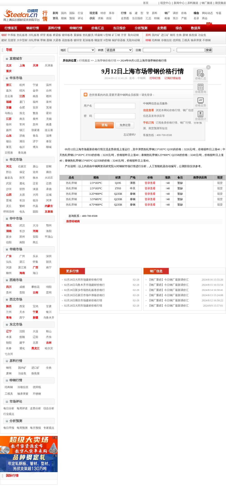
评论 (80, 18)
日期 (138, 50)
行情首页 (11, 28)
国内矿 (156, 35)
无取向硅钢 (133, 40)
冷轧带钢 (33, 40)
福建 (9, 101)
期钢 (63, 18)
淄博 (49, 135)
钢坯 (172, 35)
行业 (80, 13)
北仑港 (9, 96)
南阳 (22, 242)
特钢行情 (76, 28)
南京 (22, 118)
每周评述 (22, 408)
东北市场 (15, 324)
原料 (154, 13)
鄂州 (49, 225)
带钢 (43, 40)
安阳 (35, 236)
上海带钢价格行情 (105, 60)
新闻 (55, 13)
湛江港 (22, 267)
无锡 (49, 118)
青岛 (35, 135)
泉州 (49, 101)
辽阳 (35, 337)
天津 (35, 65)
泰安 (49, 141)
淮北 (22, 113)
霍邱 (49, 113)
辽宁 (9, 331)
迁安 (35, 183)
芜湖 (49, 107)
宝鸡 (35, 306)
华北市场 (15, 159)
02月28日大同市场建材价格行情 (83, 279)
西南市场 (15, 280)
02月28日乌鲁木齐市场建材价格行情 (84, 285)
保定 (22, 172)
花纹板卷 (67, 40)
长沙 (22, 231)
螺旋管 (98, 40)
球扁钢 (98, 35)
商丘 (35, 242)
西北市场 (15, 299)
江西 (22, 96)
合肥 (22, 107)
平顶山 (49, 236)
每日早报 (8, 427)
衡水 (35, 177)
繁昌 (35, 113)
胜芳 (22, 177)
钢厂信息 (156, 271)
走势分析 (35, 408)
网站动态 (207, 13)
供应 (92, 18)
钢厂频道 (207, 3)
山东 (9, 135)
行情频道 (84, 60)
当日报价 (137, 18)
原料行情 (54, 28)
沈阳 (22, 331)
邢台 (9, 172)
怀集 (35, 261)
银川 (49, 312)
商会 (204, 18)
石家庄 (22, 166)
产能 (184, 18)
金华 (35, 90)
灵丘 (9, 206)
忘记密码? (130, 134)
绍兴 (22, 90)
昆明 (49, 292)
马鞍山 (9, 113)
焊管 (43, 35)
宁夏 (35, 312)
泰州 (35, 118)
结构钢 (156, 40)
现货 (220, 183)
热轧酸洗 (88, 35)
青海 (9, 317)
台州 (49, 90)
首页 (145, 3)
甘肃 (49, 306)
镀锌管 (78, 40)
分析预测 (141, 28)
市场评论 (15, 401)
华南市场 (15, 249)
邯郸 (49, 166)
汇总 (148, 18)
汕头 (9, 261)
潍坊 (22, 141)
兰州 (9, 312)
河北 (9, 166)
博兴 (35, 147)
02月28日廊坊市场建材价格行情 (83, 300)
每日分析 (8, 408)
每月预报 (35, 427)
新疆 (35, 317)
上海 (22, 65)
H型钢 (107, 40)
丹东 (49, 337)
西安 (22, 306)
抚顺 (22, 337)
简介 (175, 18)
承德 (49, 189)
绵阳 (49, 286)
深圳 (49, 256)
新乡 (9, 236)
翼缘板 (78, 35)
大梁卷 (57, 40)
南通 (49, 124)
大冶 (35, 225)
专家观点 (48, 427)
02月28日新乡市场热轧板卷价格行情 (84, 290)
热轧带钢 (71, 183)
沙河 (9, 189)
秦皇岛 (9, 177)
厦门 (22, 101)
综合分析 (48, 408)
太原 (22, 194)
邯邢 (22, 189)
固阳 (35, 211)
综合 (179, 28)
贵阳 (22, 292)
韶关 (49, 261)
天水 (22, 312)
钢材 (4, 35)
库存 (111, 13)
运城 (49, 194)
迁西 (49, 183)
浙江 (9, 85)
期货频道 (220, 3)
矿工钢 (116, 35)
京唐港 (49, 211)
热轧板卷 (22, 35)
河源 (9, 267)
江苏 (9, 118)
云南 (35, 292)
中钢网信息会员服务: (155, 103)
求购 (100, 18)
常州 (22, 124)
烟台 (9, 141)
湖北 (9, 225)
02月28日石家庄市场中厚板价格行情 (84, 296)
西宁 (22, 317)
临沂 (22, 147)
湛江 (22, 261)
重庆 (9, 71)
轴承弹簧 (196, 40)
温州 (49, 85)
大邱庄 (49, 177)
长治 (22, 200)
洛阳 (49, 231)
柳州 (9, 273)
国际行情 (12, 475)
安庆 (35, 107)
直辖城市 (15, 58)
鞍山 (49, 331)
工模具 (186, 40)
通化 (22, 348)
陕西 (9, 306)
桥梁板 (57, 35)
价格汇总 (97, 28)
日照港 (9, 152)
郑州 (22, 236)
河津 (49, 200)
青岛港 (22, 152)
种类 (101, 50)
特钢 (157, 18)
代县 (35, 206)
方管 (123, 35)
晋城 (9, 200)
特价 (103, 13)
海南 (22, 273)
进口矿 (165, 35)
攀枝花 (35, 286)
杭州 (22, 85)
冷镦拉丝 (166, 40)
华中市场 (15, 218)
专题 (218, 13)
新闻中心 (179, 3)
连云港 (49, 130)
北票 (35, 342)
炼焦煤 (193, 35)
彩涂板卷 (88, 40)
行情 (123, 13)
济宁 (35, 141)
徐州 (9, 124)
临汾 (35, 200)
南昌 (35, 96)
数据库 (195, 28)
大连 (35, 331)
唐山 (35, 166)
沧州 (35, 172)
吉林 (49, 342)
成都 (22, 286)
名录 (196, 18)
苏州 (35, 124)
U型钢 (107, 35)
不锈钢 (206, 40)
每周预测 (22, 427)
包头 (22, 211)
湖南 (9, 231)
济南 (22, 135)
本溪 (9, 337)
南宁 (49, 267)
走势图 (125, 18)
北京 (9, 65)
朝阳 (9, 342)
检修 (167, 18)
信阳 (9, 242)
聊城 (49, 147)
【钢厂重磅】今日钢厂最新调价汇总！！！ (168, 280)
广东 (9, 256)
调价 (175, 13)
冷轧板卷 (33, 35)
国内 (63, 13)
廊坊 (49, 172)
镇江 (22, 130)
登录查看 (150, 183)
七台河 (9, 354)
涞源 (35, 189)
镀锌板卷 (67, 35)
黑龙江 (35, 348)
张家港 (35, 130)
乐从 (35, 256)
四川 (9, 286)
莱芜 (9, 147)
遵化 (22, 183)
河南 (35, 231)
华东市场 (15, 78)
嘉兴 (9, 90)
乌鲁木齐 (48, 317)
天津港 (49, 65)
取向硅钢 (133, 35)
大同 (35, 194)
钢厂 (167, 13)
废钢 (185, 35)
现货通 (93, 13)
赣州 (49, 96)
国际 (72, 13)
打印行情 (155, 78)
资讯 (55, 18)
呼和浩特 (8, 211)
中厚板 (12, 35)
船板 (49, 35)
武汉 (22, 225)
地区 (63, 50)
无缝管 (12, 40)
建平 (22, 342)
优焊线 (177, 40)
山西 (9, 194)
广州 (22, 256)
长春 (9, 348)
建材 (4, 40)
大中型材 (22, 40)
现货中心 (165, 3)
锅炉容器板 (118, 40)
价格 (184, 13)
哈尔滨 (49, 348)
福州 (35, 101)
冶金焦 (202, 35)
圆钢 (49, 40)
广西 (35, 267)
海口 (35, 273)
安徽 (9, 107)
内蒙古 (49, 206)
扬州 (9, 130)
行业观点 (8, 414)
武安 (9, 183)
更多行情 (72, 271)
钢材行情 (32, 28)
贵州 (9, 292)
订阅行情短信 (173, 78)
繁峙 (22, 206)
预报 (72, 18)
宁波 (35, 85)
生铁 (179, 35)
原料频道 (192, 3)
